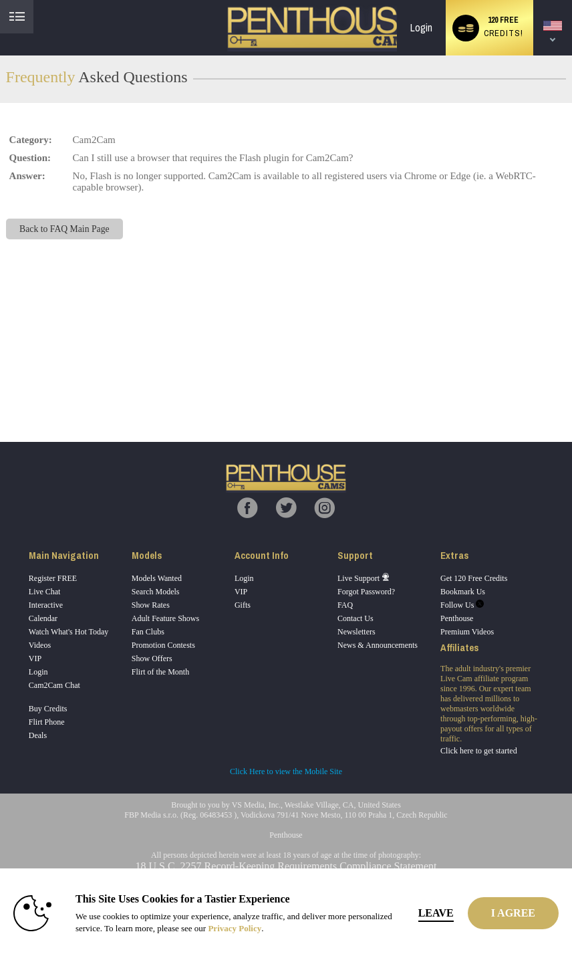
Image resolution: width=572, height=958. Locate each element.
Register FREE (53, 578)
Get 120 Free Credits (473, 578)
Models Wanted (157, 578)
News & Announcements (377, 645)
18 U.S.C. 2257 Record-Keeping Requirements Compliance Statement (285, 866)
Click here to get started (478, 750)
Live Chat (45, 591)
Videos (40, 645)
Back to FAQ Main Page (64, 229)
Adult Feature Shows (165, 618)
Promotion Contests (163, 645)
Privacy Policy (234, 928)
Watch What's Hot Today (69, 631)
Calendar (43, 618)
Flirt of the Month (160, 672)
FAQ (345, 605)
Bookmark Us (462, 591)
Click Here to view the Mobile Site (286, 771)
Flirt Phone (47, 722)
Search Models (156, 591)
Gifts (243, 605)
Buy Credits (48, 708)
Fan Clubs (148, 631)
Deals (38, 735)
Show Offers (152, 658)
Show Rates (151, 605)
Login (421, 27)
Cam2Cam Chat (54, 685)
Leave (436, 913)
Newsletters (356, 631)
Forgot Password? (366, 591)
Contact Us (355, 618)
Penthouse (456, 618)
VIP (35, 658)
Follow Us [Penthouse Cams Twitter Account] (462, 605)
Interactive (46, 605)
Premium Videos (467, 631)
